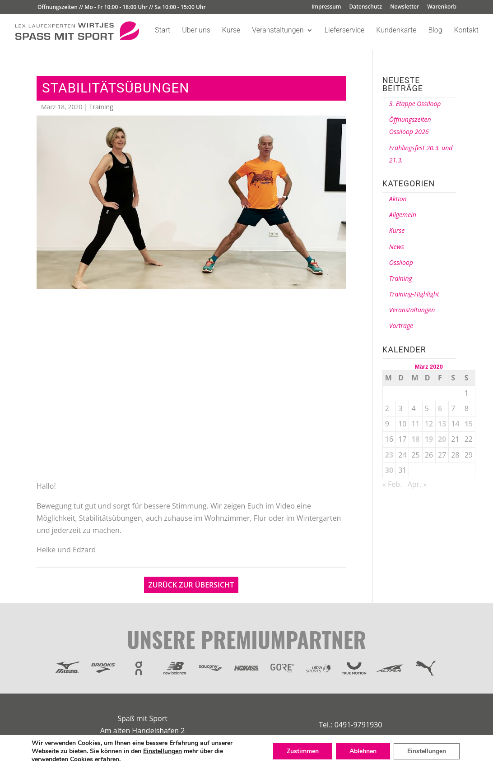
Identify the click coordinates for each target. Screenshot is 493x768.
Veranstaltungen (277, 30)
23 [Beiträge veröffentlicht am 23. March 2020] (389, 455)
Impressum (326, 7)
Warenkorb (441, 7)
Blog (435, 30)
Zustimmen (303, 751)
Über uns (196, 30)
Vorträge (401, 325)
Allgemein (402, 214)
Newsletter (404, 7)
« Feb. (392, 484)
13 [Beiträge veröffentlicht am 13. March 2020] (442, 424)
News (396, 246)
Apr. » (417, 484)
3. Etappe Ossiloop (415, 103)
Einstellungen (162, 751)
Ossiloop (401, 262)
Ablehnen (363, 751)
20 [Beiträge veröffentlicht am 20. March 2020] (442, 439)
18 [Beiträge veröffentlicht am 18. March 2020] (415, 439)
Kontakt (466, 30)
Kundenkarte (396, 30)
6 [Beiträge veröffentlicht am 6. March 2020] (440, 408)
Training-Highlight (414, 294)
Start (162, 30)
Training (101, 106)
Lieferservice (345, 30)
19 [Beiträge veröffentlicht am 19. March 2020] (429, 439)
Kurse (231, 30)
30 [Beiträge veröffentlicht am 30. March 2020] (389, 470)
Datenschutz (365, 7)
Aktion (398, 198)
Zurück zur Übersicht (191, 585)
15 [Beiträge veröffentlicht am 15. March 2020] (469, 424)
